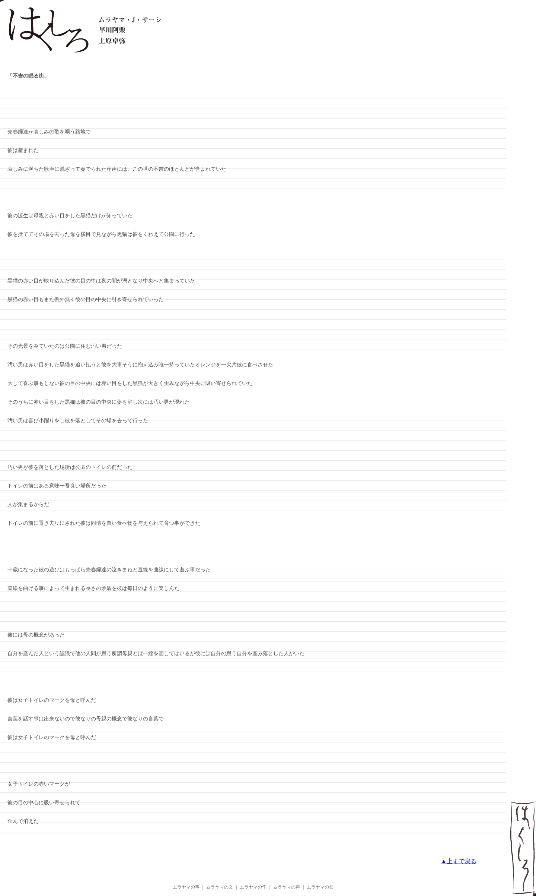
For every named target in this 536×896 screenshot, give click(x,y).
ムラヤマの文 (219, 887)
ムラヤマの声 (286, 887)
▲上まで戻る (458, 861)
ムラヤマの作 (253, 887)
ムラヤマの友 (320, 887)
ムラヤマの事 (186, 887)
